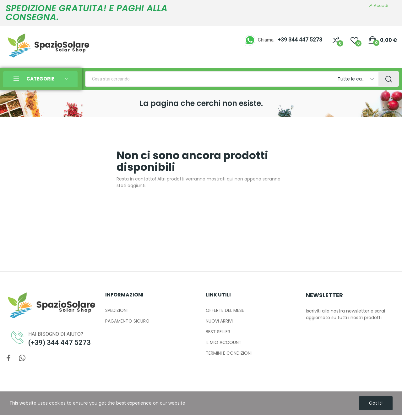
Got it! (376, 403)
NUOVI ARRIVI (219, 321)
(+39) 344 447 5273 (59, 342)
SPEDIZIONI (116, 310)
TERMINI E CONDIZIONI (229, 353)
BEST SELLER (218, 332)
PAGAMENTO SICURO (127, 321)
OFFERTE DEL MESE (225, 310)
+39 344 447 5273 (300, 39)
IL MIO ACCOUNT (224, 342)
